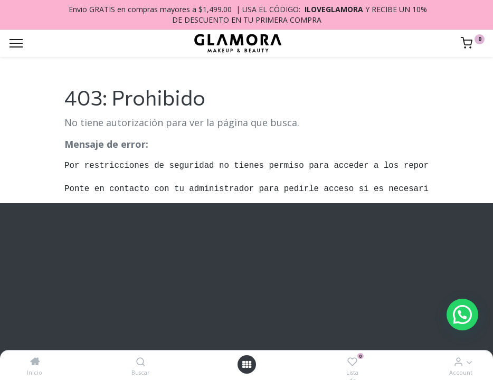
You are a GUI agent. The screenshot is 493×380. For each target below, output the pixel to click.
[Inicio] (35, 361)
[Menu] (16, 43)
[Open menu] (246, 364)
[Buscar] (141, 361)
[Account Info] (458, 361)
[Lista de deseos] (352, 361)
